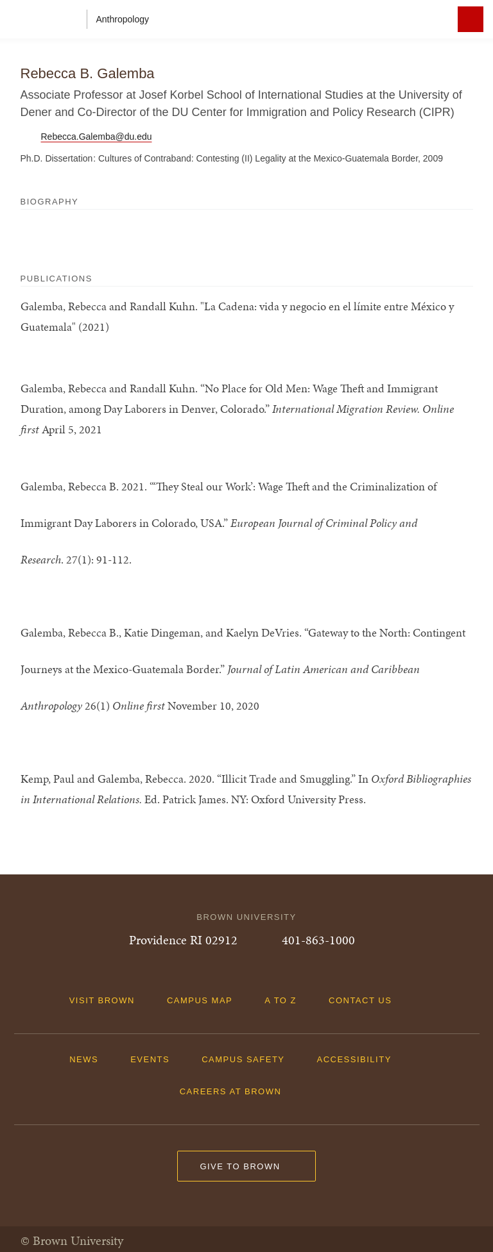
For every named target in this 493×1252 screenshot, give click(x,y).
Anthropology (123, 19)
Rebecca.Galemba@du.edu (96, 136)
